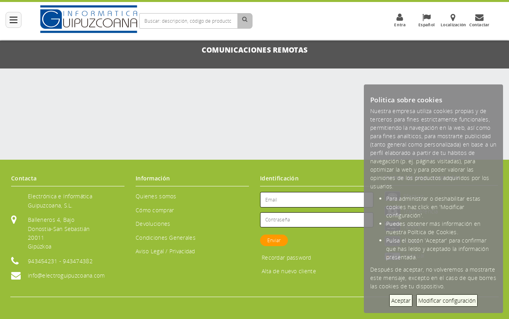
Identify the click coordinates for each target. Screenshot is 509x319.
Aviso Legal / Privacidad (165, 251)
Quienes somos (156, 196)
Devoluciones (153, 223)
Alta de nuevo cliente (289, 271)
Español (426, 20)
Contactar (479, 20)
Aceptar (400, 300)
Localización (453, 20)
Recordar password (286, 257)
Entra (400, 20)
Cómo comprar (155, 210)
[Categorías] (13, 20)
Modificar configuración (447, 300)
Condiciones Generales (166, 237)
